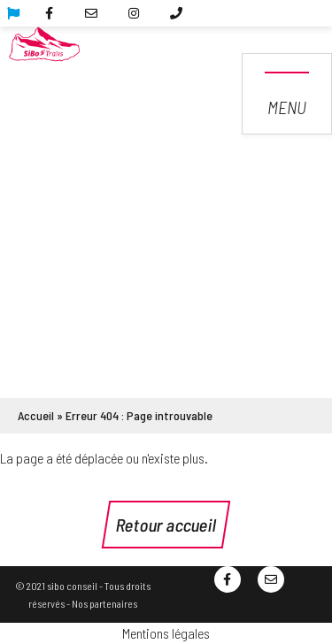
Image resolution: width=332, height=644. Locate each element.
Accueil (36, 415)
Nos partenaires (104, 603)
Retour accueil (166, 524)
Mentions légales (166, 633)
